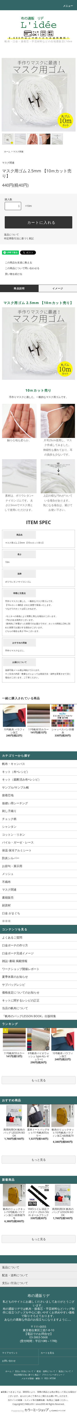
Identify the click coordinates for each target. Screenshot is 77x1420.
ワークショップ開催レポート (20, 969)
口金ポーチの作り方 (15, 945)
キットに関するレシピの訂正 (20, 1000)
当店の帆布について (15, 1008)
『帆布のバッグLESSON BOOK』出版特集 (29, 1016)
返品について (11, 234)
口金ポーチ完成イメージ (18, 953)
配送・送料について (46, 1371)
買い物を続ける (11, 274)
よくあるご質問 (12, 937)
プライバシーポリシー (52, 1374)
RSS (46, 1378)
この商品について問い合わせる (19, 268)
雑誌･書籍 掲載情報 (14, 961)
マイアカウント (10, 1352)
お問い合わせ (9, 1360)
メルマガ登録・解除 (30, 1378)
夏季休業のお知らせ (15, 977)
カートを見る (47, 1352)
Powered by (38, 1410)
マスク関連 (18, 151)
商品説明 (19, 288)
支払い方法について (24, 1371)
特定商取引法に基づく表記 (19, 238)
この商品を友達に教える (16, 262)
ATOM (53, 1378)
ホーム (7, 151)
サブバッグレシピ (13, 985)
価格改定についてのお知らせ (20, 992)
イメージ (57, 288)
